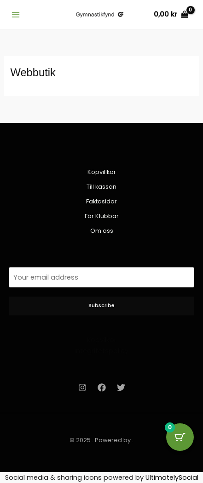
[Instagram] (82, 387)
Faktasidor (101, 201)
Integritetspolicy (101, 350)
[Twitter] (121, 387)
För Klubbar (102, 216)
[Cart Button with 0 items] (180, 437)
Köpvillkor (101, 172)
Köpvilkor (101, 339)
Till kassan (101, 187)
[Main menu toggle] (15, 14)
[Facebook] (102, 387)
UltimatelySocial (171, 477)
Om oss (101, 231)
